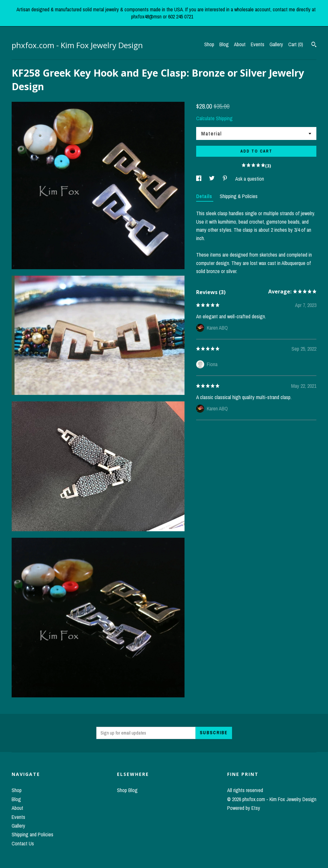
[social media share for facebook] (199, 178)
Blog (224, 44)
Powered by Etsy (243, 807)
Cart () (295, 44)
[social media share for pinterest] (225, 178)
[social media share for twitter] (212, 178)
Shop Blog (127, 790)
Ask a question (249, 178)
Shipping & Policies (239, 196)
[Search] (314, 45)
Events (257, 44)
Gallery (276, 44)
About (240, 44)
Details (204, 196)
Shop (209, 44)
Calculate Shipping (214, 118)
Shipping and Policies (32, 834)
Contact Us (23, 843)
